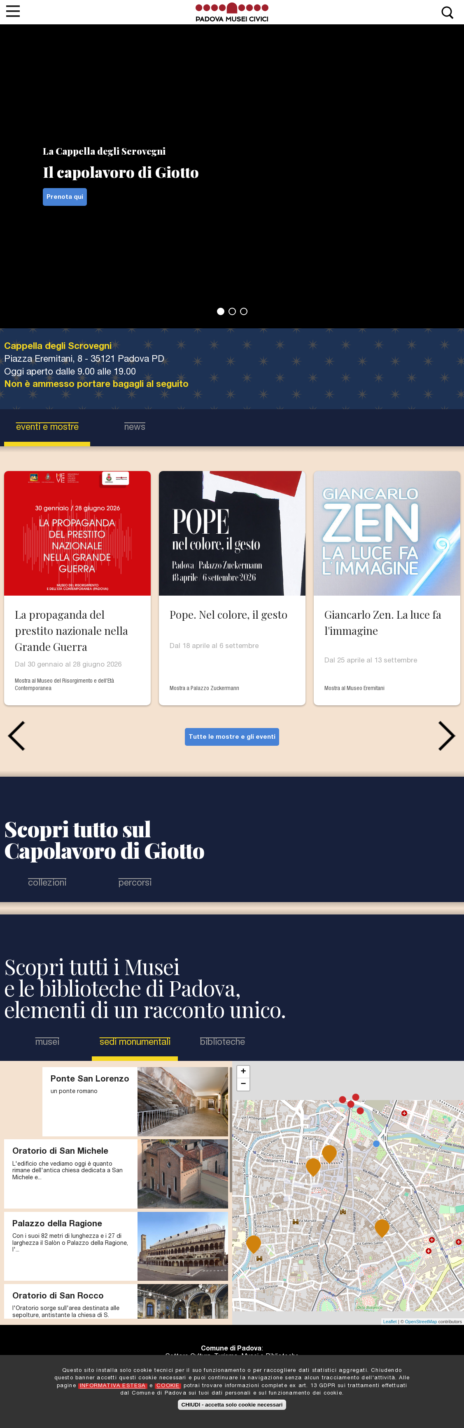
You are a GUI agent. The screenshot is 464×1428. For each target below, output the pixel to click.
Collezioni (47, 883)
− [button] (243, 1084)
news (134, 427)
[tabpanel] (232, 164)
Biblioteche (222, 1042)
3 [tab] (243, 311)
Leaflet (390, 1321)
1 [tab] (220, 311)
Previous (15, 736)
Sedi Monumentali (136, 1042)
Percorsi (135, 883)
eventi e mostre (47, 427)
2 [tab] (232, 311)
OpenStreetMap (421, 1321)
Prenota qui (65, 197)
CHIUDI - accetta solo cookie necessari (232, 1405)
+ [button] (243, 1072)
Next (449, 736)
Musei (47, 1042)
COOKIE (168, 1386)
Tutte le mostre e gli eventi (232, 737)
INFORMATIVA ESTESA (113, 1386)
